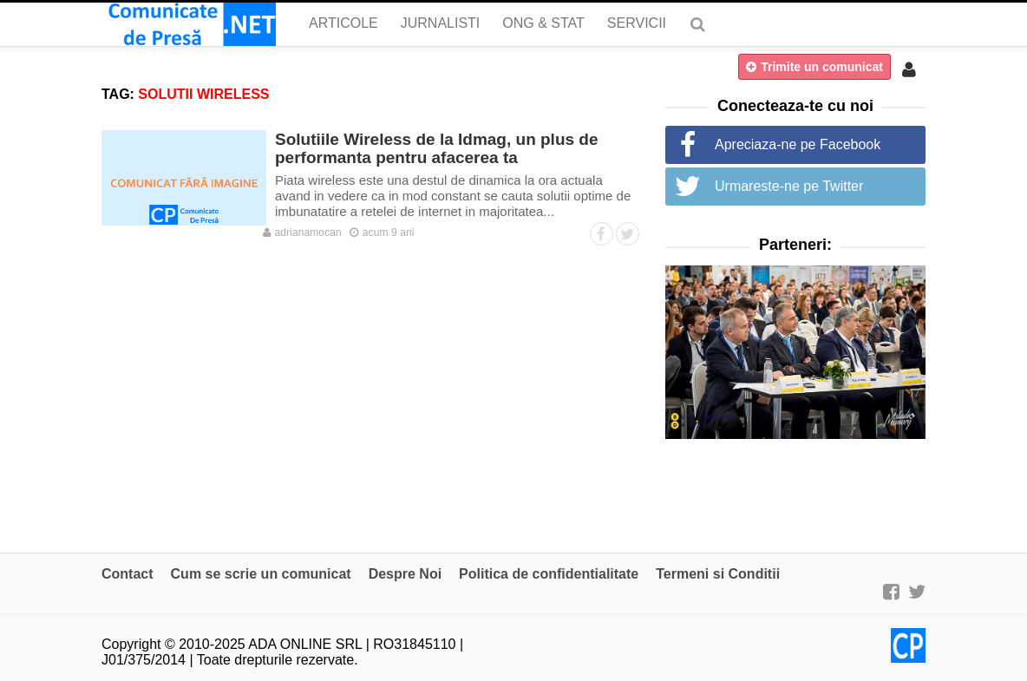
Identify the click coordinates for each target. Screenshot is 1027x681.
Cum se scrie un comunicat (261, 573)
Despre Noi (405, 573)
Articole (343, 23)
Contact (127, 573)
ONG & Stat (543, 23)
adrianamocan (302, 232)
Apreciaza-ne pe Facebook (797, 144)
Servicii (636, 23)
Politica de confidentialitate (548, 573)
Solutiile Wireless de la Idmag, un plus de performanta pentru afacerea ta (437, 148)
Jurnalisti (441, 23)
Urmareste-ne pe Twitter (789, 186)
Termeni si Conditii (718, 573)
